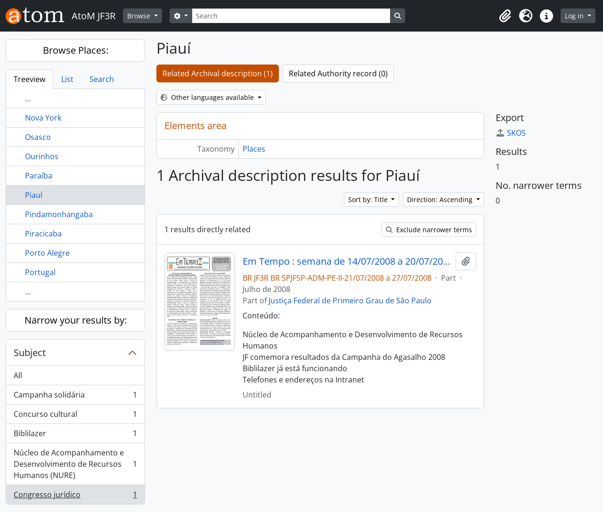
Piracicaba (43, 233)
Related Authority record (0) (338, 73)
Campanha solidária (75, 397)
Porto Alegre (47, 253)
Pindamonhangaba (59, 214)
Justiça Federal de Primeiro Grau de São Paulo (350, 300)
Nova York (43, 118)
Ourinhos (41, 156)
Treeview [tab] (29, 79)
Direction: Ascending (440, 199)
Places (254, 149)
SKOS (511, 133)
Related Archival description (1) (218, 73)
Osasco (38, 137)
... (28, 98)
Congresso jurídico (75, 496)
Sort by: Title (369, 199)
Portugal (40, 272)
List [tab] (67, 79)
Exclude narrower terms (429, 229)
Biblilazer (75, 435)
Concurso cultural (75, 416)
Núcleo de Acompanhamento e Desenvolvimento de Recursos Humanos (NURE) (75, 463)
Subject (30, 352)
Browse (139, 15)
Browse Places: (75, 50)
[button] (505, 16)
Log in (575, 15)
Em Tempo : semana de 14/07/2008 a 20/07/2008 (347, 261)
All (18, 375)
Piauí (33, 195)
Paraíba (38, 176)
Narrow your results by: (75, 320)
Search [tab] (102, 79)
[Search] (291, 15)
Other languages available (208, 97)
